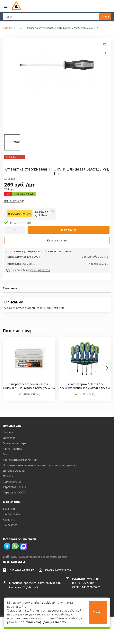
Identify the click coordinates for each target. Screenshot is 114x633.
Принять (98, 612)
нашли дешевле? (14, 201)
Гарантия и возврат (15, 443)
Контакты (9, 519)
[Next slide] (107, 368)
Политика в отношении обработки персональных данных (40, 465)
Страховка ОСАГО (14, 492)
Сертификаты (12, 481)
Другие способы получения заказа (28, 270)
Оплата (8, 432)
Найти (105, 16)
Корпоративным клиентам (20, 459)
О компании (12, 501)
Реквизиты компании (85, 578)
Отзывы (8, 476)
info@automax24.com (58, 570)
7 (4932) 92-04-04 (21, 569)
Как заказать (11, 525)
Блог (6, 454)
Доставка (9, 437)
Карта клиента (12, 448)
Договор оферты (14, 470)
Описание (10, 288)
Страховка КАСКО (14, 487)
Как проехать (11, 514)
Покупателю (12, 425)
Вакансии (9, 508)
